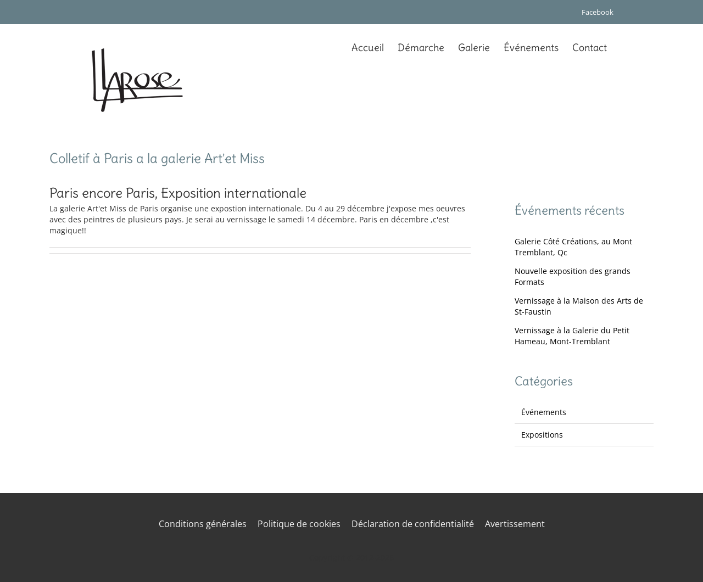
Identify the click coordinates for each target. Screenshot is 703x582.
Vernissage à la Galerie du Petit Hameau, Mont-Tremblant (572, 335)
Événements (543, 412)
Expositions (542, 434)
